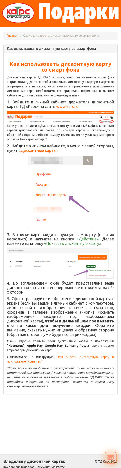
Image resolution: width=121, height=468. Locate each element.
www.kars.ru (67, 106)
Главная (12, 35)
